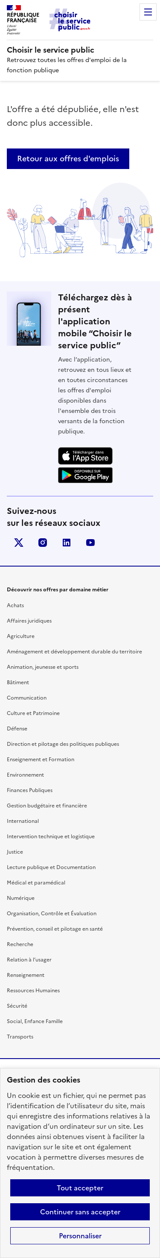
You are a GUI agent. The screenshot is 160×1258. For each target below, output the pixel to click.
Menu (148, 12)
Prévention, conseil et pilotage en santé (55, 929)
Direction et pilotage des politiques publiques (63, 744)
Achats (15, 605)
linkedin (66, 542)
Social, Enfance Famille (35, 1021)
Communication (27, 698)
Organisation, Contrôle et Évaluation (51, 913)
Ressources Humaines (33, 990)
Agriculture (21, 636)
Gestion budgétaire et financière (47, 806)
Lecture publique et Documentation (51, 867)
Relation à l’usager (29, 960)
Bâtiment (18, 682)
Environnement (25, 775)
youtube (90, 542)
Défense (17, 729)
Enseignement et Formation (40, 759)
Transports (20, 1037)
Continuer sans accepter (80, 1212)
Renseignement (25, 975)
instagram (42, 542)
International (23, 821)
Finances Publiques (29, 790)
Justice (15, 852)
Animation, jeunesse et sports (43, 667)
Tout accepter (80, 1188)
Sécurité (17, 1006)
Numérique (21, 898)
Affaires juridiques (29, 621)
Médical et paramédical (36, 883)
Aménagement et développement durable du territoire (74, 652)
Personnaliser (80, 1236)
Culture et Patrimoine (33, 713)
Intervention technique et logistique (51, 836)
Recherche (20, 944)
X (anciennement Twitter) (18, 542)
